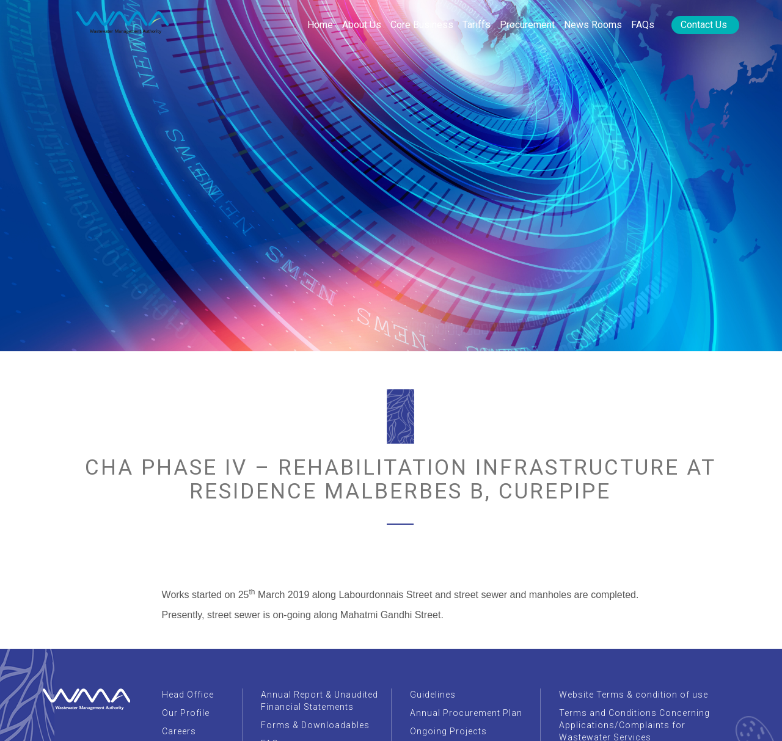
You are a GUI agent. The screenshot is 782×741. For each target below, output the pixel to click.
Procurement (527, 25)
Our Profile (186, 713)
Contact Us (704, 25)
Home (320, 25)
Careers (179, 731)
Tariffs (476, 25)
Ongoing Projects (448, 731)
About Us (361, 25)
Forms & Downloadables (315, 725)
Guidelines (433, 694)
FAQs (642, 25)
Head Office (188, 694)
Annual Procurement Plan (466, 713)
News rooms (593, 25)
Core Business (421, 25)
